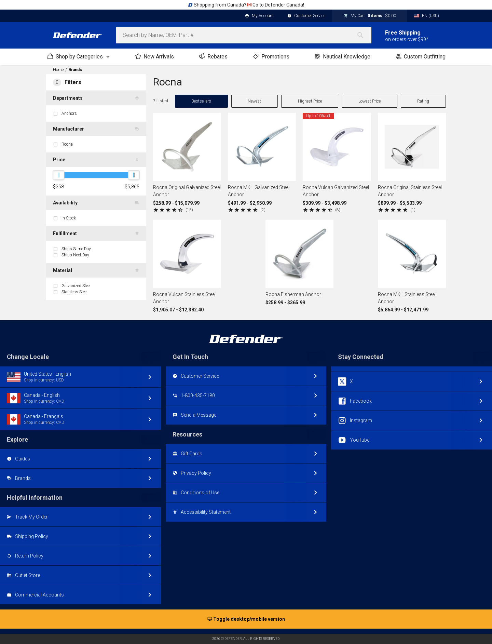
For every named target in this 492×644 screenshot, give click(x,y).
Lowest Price (369, 101)
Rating (423, 101)
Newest (254, 101)
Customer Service (306, 16)
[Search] (363, 35)
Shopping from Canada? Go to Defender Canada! (246, 5)
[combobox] (243, 35)
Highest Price (310, 101)
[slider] (58, 175)
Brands (75, 70)
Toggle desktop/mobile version (246, 619)
